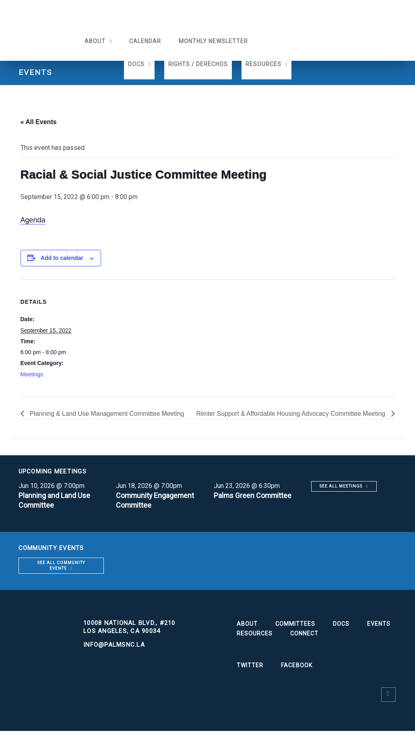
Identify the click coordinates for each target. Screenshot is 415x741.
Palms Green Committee (253, 505)
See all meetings (341, 496)
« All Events (39, 121)
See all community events (61, 576)
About (93, 41)
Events (378, 634)
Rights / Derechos (198, 64)
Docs (136, 64)
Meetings (32, 374)
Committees (295, 634)
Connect (304, 643)
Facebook (296, 675)
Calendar (143, 41)
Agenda (33, 220)
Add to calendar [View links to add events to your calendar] (62, 258)
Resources (263, 64)
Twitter (250, 675)
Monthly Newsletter (211, 41)
